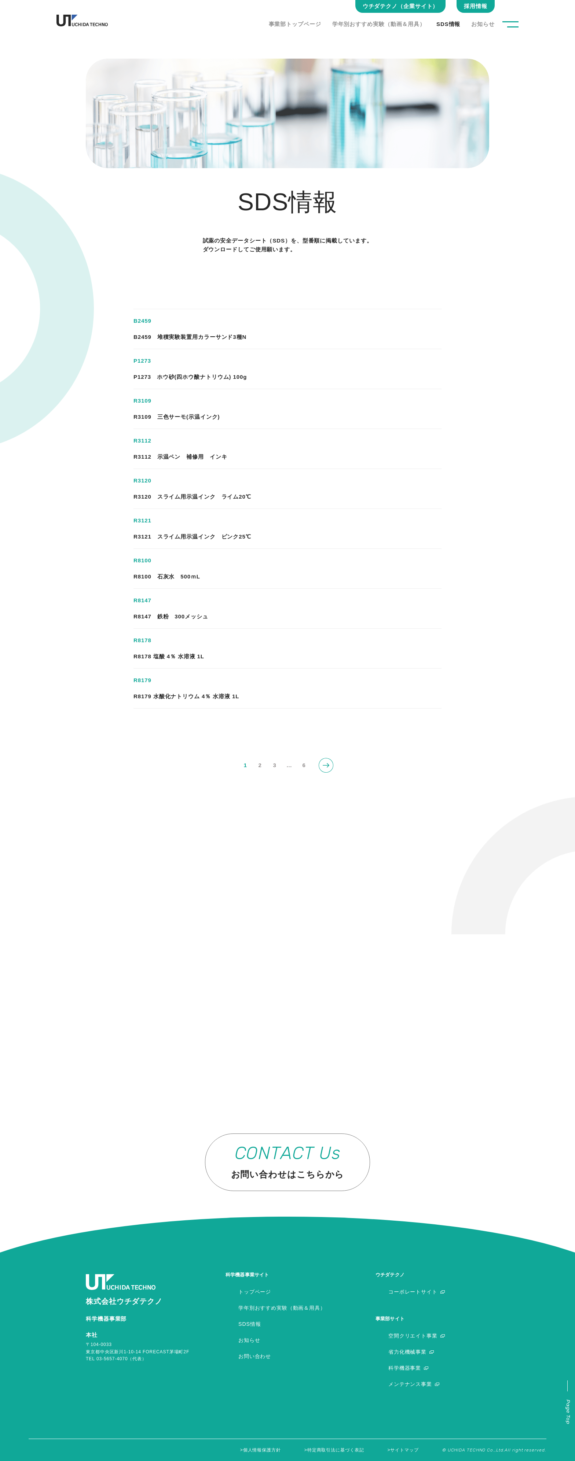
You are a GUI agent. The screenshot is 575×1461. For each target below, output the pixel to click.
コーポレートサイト (414, 1291)
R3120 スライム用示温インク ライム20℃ (192, 496)
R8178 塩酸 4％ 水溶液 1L (168, 656)
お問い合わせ (255, 1356)
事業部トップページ (295, 24)
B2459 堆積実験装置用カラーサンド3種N (189, 337)
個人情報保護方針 (262, 1450)
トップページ (255, 1291)
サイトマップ (404, 1450)
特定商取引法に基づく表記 (335, 1450)
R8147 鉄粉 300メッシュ (170, 616)
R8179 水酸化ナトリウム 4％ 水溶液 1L (186, 696)
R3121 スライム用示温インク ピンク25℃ (192, 536)
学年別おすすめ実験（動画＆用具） (378, 24)
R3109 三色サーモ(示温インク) (176, 417)
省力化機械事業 (408, 1352)
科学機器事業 (405, 1368)
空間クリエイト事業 (414, 1335)
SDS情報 (448, 24)
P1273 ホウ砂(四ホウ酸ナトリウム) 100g (190, 377)
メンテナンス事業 (411, 1384)
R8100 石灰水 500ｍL (166, 576)
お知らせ (483, 24)
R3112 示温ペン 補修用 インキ (180, 457)
